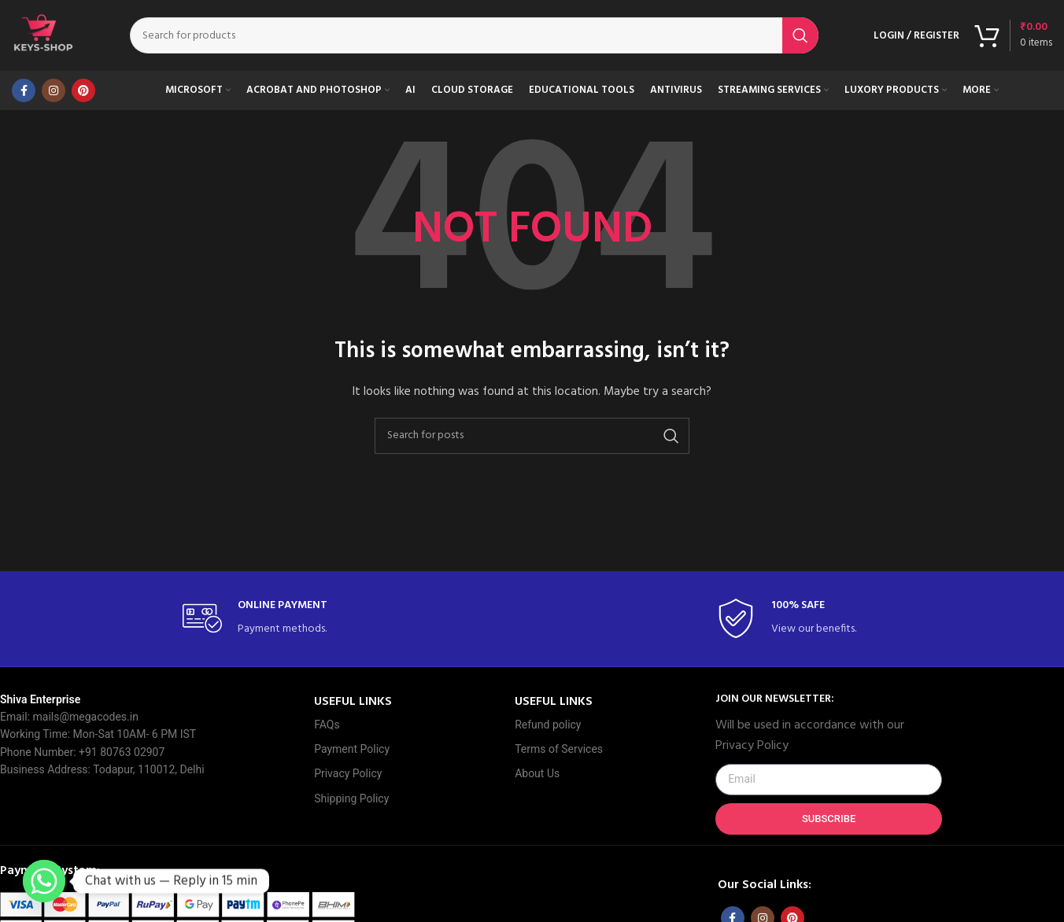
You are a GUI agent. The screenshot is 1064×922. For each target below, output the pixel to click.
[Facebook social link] (23, 90)
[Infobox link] (265, 619)
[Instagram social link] (53, 90)
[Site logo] (43, 36)
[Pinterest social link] (83, 90)
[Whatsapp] (44, 881)
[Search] (474, 35)
